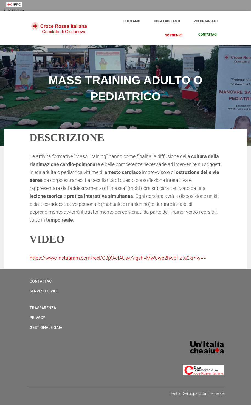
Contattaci (208, 34)
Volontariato (206, 21)
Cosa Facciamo (167, 21)
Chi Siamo (131, 21)
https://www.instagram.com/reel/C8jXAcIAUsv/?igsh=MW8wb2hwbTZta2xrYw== (118, 258)
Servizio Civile (44, 291)
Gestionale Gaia (46, 327)
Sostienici (174, 35)
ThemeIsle (215, 393)
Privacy (37, 317)
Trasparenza (43, 308)
